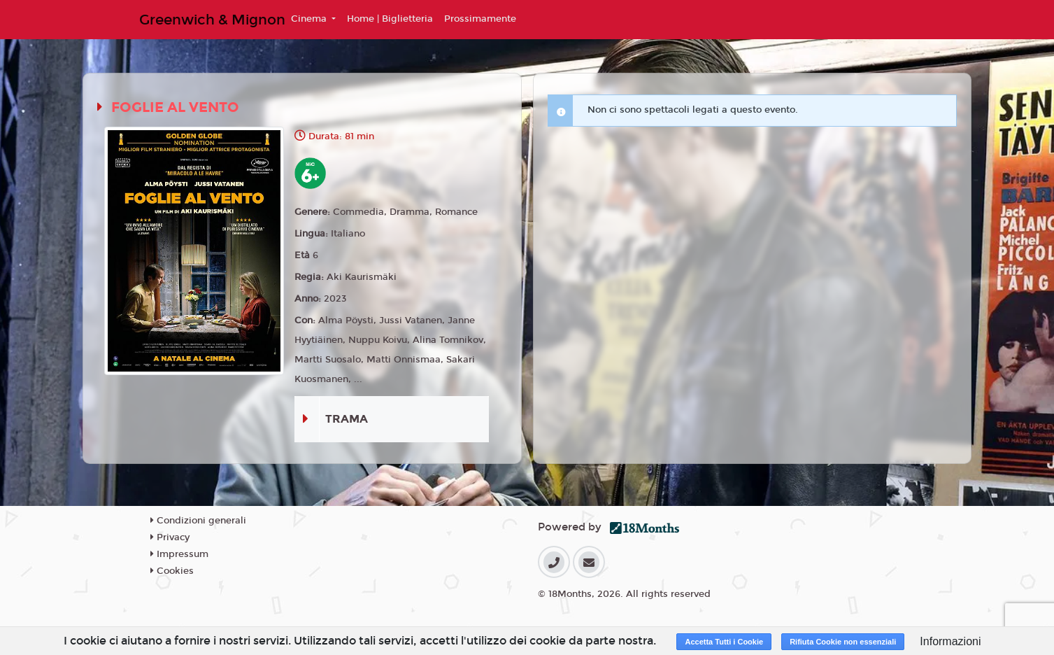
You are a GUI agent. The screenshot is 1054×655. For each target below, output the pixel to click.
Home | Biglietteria (390, 18)
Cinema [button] (310, 18)
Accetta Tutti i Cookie (724, 642)
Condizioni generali (198, 520)
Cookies (172, 571)
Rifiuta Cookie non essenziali (843, 642)
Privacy (170, 537)
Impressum (179, 554)
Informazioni (950, 641)
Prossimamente (480, 18)
